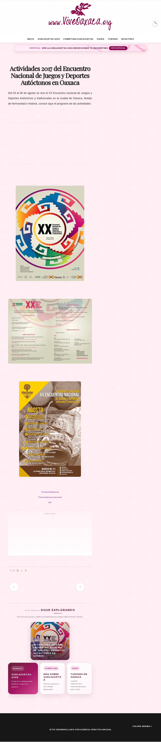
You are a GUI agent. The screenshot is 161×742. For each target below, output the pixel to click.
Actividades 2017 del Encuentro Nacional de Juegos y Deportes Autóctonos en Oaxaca (49, 650)
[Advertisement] (50, 145)
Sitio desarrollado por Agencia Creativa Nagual (80, 730)
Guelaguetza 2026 (49, 39)
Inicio (30, 39)
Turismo (113, 39)
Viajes (100, 39)
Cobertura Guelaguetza (78, 39)
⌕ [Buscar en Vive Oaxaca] (154, 21)
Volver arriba (142, 727)
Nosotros (127, 39)
